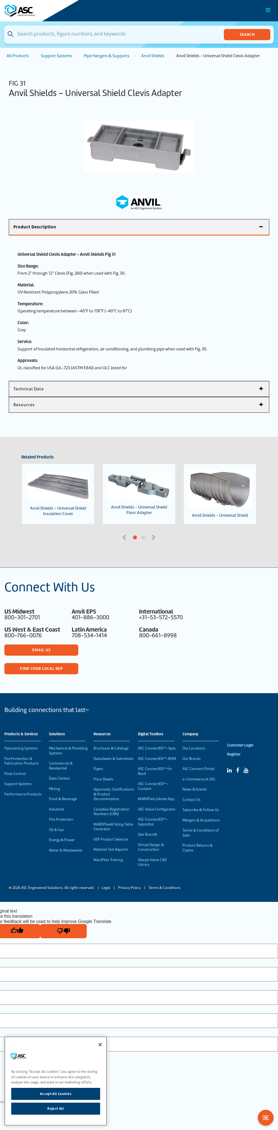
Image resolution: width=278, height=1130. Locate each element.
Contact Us (192, 799)
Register (234, 754)
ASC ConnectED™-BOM (157, 758)
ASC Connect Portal (199, 768)
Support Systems (56, 56)
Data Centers (59, 778)
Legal (106, 887)
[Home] (35, 10)
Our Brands (192, 758)
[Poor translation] (63, 931)
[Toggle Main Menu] (268, 10)
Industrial (56, 809)
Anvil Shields (152, 56)
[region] (55, 1081)
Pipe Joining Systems (21, 748)
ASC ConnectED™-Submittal (153, 822)
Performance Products (23, 794)
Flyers (98, 768)
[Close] (100, 1045)
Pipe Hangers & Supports (106, 56)
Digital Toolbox (150, 734)
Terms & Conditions (165, 887)
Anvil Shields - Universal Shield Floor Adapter (139, 494)
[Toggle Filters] (266, 1118)
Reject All (55, 1108)
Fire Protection (61, 819)
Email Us (41, 649)
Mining (54, 788)
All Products (18, 56)
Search (247, 34)
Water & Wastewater (66, 850)
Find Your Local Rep (41, 668)
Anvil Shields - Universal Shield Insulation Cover (58, 494)
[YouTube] (246, 770)
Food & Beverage (63, 799)
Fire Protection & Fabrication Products (21, 761)
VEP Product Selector (111, 839)
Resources (102, 734)
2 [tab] (163, 538)
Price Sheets (103, 779)
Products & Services (21, 734)
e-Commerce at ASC (199, 779)
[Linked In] (229, 770)
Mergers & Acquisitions (201, 820)
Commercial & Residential (61, 766)
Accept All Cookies (56, 1093)
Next (154, 537)
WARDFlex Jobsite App (156, 799)
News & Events (195, 789)
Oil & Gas (56, 829)
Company (190, 734)
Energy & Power (62, 840)
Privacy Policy (129, 887)
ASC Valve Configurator (157, 809)
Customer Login (240, 745)
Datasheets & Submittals (114, 758)
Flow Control (15, 773)
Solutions (57, 734)
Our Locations (194, 748)
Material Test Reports (111, 849)
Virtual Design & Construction (151, 847)
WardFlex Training (108, 860)
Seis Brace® (147, 834)
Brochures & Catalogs (111, 748)
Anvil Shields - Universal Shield (220, 494)
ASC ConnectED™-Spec (157, 748)
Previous (125, 537)
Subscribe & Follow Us (201, 809)
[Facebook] (237, 770)
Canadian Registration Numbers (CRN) (111, 812)
